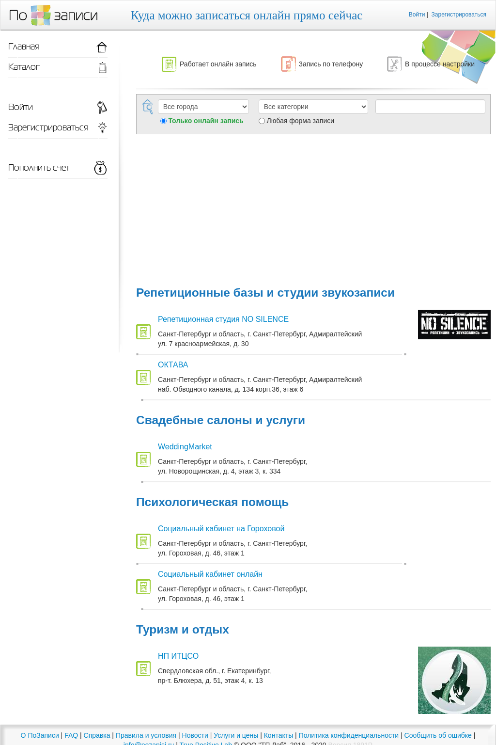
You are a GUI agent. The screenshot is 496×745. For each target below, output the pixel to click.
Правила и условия (146, 735)
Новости (195, 735)
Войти (417, 14)
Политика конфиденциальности (349, 735)
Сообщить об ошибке (438, 735)
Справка (97, 735)
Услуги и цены (236, 735)
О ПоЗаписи (40, 735)
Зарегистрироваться (459, 14)
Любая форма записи (300, 121)
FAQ (71, 735)
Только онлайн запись (205, 121)
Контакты (278, 735)
